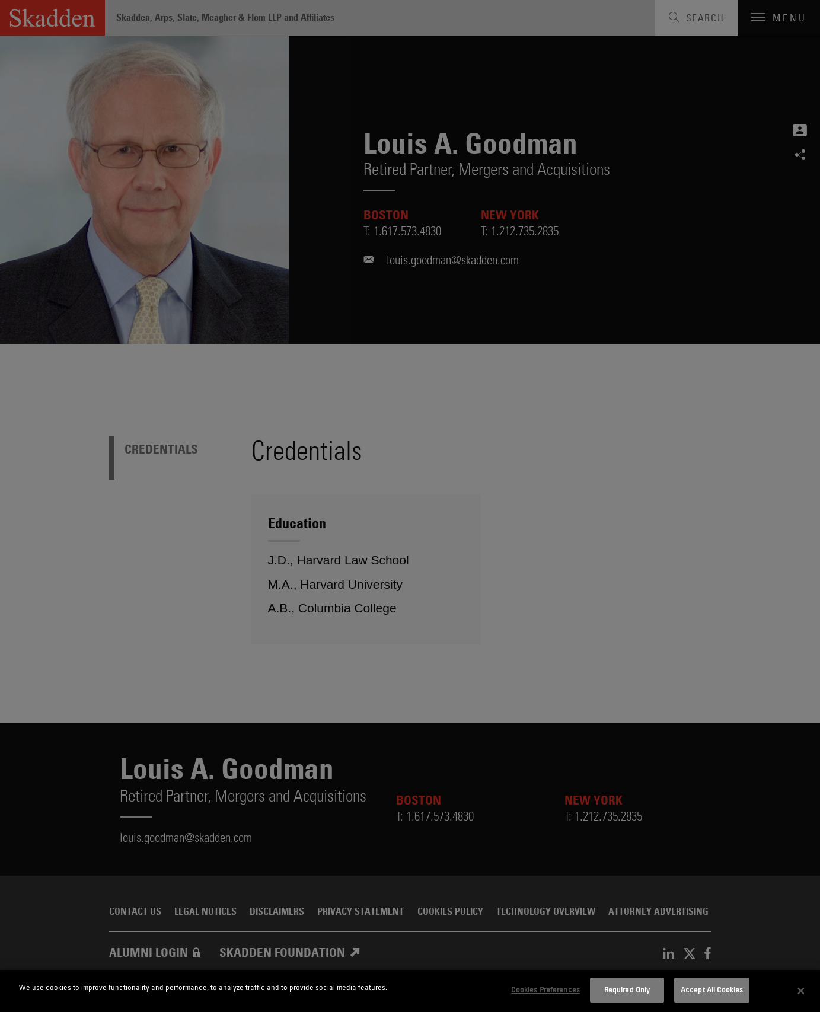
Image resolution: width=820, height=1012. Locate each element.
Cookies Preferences (545, 989)
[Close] (801, 991)
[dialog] (410, 991)
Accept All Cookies (712, 989)
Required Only (627, 989)
